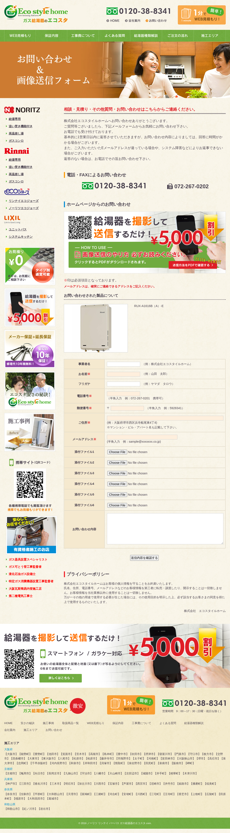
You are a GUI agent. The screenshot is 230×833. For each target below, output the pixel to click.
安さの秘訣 (27, 727)
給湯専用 (13, 119)
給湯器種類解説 (194, 727)
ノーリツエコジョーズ (22, 208)
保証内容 (118, 727)
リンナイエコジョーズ (22, 201)
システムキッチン (19, 236)
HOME (8, 727)
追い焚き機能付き (19, 126)
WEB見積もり (95, 727)
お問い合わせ (54, 734)
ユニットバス (16, 229)
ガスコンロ (15, 140)
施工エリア (30, 734)
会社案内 (9, 734)
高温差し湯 (15, 133)
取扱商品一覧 (70, 727)
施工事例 (48, 727)
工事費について (141, 727)
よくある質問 (168, 727)
